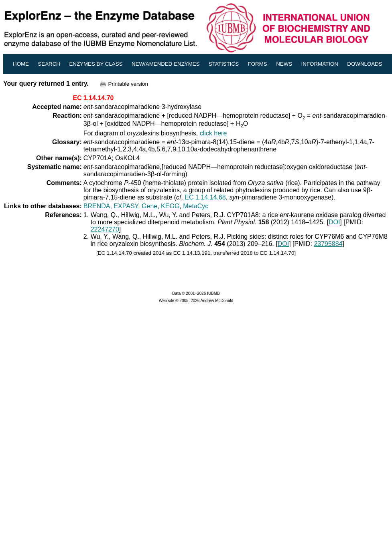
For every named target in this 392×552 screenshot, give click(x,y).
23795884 (328, 243)
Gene (149, 206)
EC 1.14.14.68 (205, 197)
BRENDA (96, 206)
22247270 (105, 229)
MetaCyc (195, 206)
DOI (334, 222)
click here (213, 133)
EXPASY (126, 206)
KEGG (170, 206)
